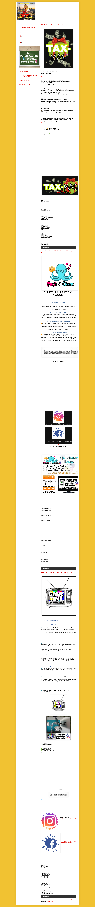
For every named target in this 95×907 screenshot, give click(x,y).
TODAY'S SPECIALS (24, 71)
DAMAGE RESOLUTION (25, 76)
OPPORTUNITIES (23, 74)
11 (21, 29)
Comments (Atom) (50, 901)
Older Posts (73, 899)
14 (20, 38)
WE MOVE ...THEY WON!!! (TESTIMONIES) (28, 75)
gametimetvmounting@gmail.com (47, 803)
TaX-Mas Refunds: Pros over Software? (52, 25)
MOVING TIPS (23, 77)
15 (20, 36)
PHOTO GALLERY (23, 79)
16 (20, 35)
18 (20, 32)
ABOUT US (22, 72)
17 (20, 33)
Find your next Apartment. (25, 81)
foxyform (60, 172)
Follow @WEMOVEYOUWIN (24, 84)
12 (21, 26)
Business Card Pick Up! (24, 80)
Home (56, 899)
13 (20, 39)
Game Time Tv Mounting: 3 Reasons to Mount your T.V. (56, 572)
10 (21, 30)
